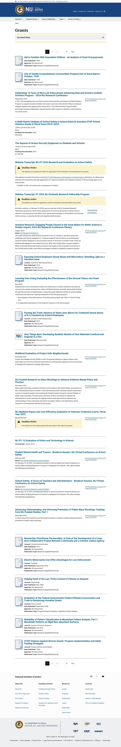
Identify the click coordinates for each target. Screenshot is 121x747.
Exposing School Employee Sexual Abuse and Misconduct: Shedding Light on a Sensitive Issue (64, 258)
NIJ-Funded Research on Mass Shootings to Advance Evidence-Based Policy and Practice (56, 380)
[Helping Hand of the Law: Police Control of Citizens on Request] (19, 587)
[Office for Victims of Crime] (87, 732)
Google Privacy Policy (91, 100)
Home (16, 23)
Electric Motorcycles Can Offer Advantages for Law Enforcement (57, 560)
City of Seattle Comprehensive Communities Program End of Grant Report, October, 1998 (62, 75)
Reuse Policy (66, 712)
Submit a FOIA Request (93, 698)
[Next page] (73, 52)
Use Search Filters (23, 37)
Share (106, 12)
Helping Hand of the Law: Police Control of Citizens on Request (56, 579)
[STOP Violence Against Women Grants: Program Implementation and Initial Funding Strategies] (19, 649)
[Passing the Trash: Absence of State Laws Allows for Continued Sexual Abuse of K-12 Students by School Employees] (19, 320)
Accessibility (14, 740)
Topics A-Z (98, 11)
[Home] (34, 9)
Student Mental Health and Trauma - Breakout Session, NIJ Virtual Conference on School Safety (60, 453)
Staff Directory (90, 694)
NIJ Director (19, 698)
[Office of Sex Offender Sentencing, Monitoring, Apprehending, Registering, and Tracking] (99, 732)
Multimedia (66, 708)
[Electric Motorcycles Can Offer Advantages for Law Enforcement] (19, 568)
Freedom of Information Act (84, 740)
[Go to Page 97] (67, 52)
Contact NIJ (89, 689)
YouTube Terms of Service (96, 99)
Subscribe (90, 11)
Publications (66, 698)
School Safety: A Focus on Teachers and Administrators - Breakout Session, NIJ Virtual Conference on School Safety (59, 482)
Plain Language (25, 740)
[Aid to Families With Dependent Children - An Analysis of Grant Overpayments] (19, 65)
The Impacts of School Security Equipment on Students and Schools (50, 143)
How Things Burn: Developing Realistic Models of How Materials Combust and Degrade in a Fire (64, 335)
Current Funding (44, 698)
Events (64, 689)
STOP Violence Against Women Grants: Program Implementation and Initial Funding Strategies (62, 642)
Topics (64, 703)
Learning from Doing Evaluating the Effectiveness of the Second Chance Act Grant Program (57, 279)
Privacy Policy (36, 740)
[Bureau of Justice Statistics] (87, 726)
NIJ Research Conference (30, 233)
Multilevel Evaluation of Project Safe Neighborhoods (41, 353)
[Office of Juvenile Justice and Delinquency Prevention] (75, 732)
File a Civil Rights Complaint (94, 703)
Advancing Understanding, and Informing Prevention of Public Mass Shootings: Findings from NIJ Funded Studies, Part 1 (60, 510)
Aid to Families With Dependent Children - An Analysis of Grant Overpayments (63, 57)
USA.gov (97, 740)
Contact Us (82, 11)
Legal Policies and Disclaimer (52, 740)
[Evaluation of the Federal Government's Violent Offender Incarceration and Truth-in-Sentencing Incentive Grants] (19, 606)
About (75, 11)
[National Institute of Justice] (99, 725)
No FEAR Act (69, 740)
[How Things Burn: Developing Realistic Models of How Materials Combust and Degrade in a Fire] (19, 336)
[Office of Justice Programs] (19, 9)
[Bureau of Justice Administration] (75, 725)
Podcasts (65, 694)
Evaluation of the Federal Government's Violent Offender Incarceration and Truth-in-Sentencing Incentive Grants (62, 599)
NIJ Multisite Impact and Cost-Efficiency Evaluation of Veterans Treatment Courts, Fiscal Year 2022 (60, 413)
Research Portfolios (21, 703)
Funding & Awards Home (47, 689)
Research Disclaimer (22, 708)
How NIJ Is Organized (22, 694)
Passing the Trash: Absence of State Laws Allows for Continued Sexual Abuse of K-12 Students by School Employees (63, 314)
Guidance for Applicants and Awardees (48, 704)
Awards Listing (43, 694)
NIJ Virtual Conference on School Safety (35, 461)
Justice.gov (106, 740)
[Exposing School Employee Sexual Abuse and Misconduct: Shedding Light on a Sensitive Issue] (19, 264)
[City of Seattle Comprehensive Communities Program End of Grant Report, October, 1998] (19, 82)
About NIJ (18, 689)
